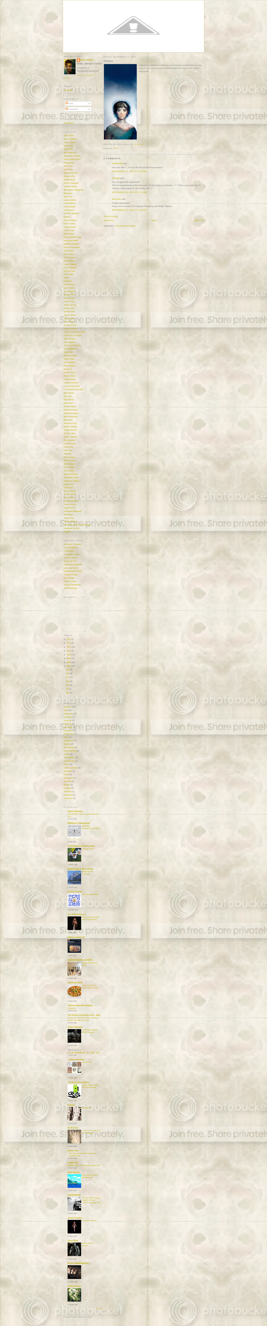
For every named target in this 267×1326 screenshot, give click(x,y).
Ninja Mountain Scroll (73, 571)
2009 (69, 658)
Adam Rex (68, 149)
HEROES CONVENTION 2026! (90, 827)
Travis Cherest (70, 504)
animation (68, 771)
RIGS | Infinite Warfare (88, 1244)
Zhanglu (67, 532)
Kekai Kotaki (69, 359)
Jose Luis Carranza (72, 345)
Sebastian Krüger (71, 477)
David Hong (69, 230)
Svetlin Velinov (70, 494)
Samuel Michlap (70, 474)
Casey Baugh (69, 207)
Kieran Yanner (70, 373)
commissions (69, 761)
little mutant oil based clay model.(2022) (90, 918)
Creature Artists (70, 558)
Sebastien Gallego (71, 481)
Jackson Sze (69, 295)
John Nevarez (70, 339)
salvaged (67, 792)
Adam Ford (68, 146)
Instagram (72, 1008)
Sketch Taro (73, 1151)
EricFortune (73, 1128)
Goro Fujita (68, 274)
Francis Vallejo (70, 264)
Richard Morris (70, 461)
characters (68, 714)
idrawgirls (68, 281)
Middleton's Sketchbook (79, 823)
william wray (69, 518)
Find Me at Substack (90, 894)
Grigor (66, 278)
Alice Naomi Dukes (72, 156)
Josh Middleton (70, 349)
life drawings (69, 747)
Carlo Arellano (70, 200)
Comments (72, 109)
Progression (69, 734)
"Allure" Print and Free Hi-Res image (91, 1131)
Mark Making (73, 1172)
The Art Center (70, 581)
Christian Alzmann (71, 213)
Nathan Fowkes (70, 427)
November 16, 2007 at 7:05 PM (129, 210)
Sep (68, 681)
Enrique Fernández (72, 247)
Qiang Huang (69, 457)
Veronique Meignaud (72, 511)
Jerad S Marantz (75, 1027)
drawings (67, 781)
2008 (69, 662)
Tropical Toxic (69, 508)
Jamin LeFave (70, 315)
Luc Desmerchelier (72, 386)
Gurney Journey (75, 892)
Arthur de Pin (69, 176)
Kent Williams (69, 362)
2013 (69, 643)
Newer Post (109, 220)
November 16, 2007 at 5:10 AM (129, 192)
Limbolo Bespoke (71, 383)
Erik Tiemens (69, 258)
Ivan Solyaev (69, 288)
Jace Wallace (69, 291)
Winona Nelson (70, 521)
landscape (68, 727)
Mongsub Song (70, 423)
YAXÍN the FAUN (75, 983)
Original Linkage (71, 575)
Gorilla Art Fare (70, 561)
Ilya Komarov (69, 284)
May (68, 693)
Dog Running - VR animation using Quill (84, 1165)
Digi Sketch (68, 123)
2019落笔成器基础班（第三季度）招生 (84, 1053)
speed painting (70, 751)
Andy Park (68, 166)
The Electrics (69, 758)
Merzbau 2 (86, 1108)
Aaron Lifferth (69, 142)
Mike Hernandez (71, 417)
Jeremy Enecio (70, 325)
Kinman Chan (69, 376)
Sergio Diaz (69, 484)
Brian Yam (68, 197)
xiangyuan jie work (71, 528)
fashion (67, 785)
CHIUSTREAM (74, 1195)
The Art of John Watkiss (79, 1082)
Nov (68, 674)
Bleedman (68, 193)
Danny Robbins (70, 220)
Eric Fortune (69, 254)
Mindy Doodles (74, 1286)
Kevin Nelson (69, 366)
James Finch (69, 301)
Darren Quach (70, 227)
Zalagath (116, 178)
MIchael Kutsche (71, 410)
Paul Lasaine (69, 440)
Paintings (68, 724)
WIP (116, 148)
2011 (69, 651)
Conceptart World (71, 554)
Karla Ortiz (68, 352)
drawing (67, 744)
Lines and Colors (71, 568)
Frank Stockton (70, 268)
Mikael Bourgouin (71, 413)
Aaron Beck (69, 136)
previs (66, 775)
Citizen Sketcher (75, 811)
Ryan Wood (69, 471)
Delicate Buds (87, 849)
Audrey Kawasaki (71, 183)
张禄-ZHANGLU (75, 1050)
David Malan (69, 234)
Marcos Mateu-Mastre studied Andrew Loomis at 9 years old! (91, 1200)
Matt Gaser (68, 403)
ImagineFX (68, 731)
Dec (68, 670)
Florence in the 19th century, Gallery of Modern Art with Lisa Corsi (83, 1019)
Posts (69, 104)
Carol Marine (69, 203)
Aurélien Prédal (70, 186)
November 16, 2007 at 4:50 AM (129, 171)
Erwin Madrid (69, 261)
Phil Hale (67, 454)
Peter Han (68, 450)
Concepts (68, 717)
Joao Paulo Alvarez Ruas (74, 332)
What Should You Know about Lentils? (90, 986)
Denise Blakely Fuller (73, 237)
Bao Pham (116, 199)
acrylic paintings (70, 768)
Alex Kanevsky (70, 153)
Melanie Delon (70, 406)
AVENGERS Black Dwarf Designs (89, 1031)
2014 (69, 639)
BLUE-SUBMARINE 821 (78, 1263)
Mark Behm (68, 400)
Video (66, 737)
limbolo (71, 1105)
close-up (67, 720)
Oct (67, 677)
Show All (99, 1308)
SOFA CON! (87, 1062)
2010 (69, 655)
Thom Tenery (69, 498)
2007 (69, 666)
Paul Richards (70, 444)
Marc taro (68, 396)
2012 (69, 647)
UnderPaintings (70, 588)
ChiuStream (69, 210)
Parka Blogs (69, 578)
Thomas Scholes (71, 501)
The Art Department (72, 585)
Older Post (199, 220)
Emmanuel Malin (71, 241)
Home (153, 220)
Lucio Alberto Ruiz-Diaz (74, 389)
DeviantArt (68, 90)
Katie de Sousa (70, 356)
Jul (67, 689)
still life (66, 754)
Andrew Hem (69, 163)
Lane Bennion (70, 379)
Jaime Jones (69, 298)
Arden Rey (68, 170)
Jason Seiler (69, 322)
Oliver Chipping (70, 437)
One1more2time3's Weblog (80, 1005)
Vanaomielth (117, 163)
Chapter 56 (73, 1163)
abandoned (68, 778)
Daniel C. (68, 217)
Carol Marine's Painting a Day (81, 846)
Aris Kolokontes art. (77, 914)
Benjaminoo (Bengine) (73, 190)
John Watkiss (69, 342)
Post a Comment (111, 216)
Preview (108, 61)
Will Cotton (68, 515)
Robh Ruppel (69, 464)
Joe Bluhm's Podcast (73, 335)
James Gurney (70, 305)
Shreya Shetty (70, 491)
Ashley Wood (69, 180)
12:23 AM (139, 144)
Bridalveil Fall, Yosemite (88, 872)
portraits (67, 788)
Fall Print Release (89, 1221)
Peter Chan (68, 447)
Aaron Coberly (70, 139)
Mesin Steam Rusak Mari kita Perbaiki (90, 1086)
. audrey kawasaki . (76, 1060)
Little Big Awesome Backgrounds (90, 1176)
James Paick (69, 312)
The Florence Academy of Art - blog (84, 1015)
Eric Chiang (69, 251)
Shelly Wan (68, 488)
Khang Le (68, 369)
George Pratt (69, 271)
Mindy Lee (68, 420)
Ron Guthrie (69, 467)
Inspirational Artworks (73, 565)
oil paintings (69, 741)
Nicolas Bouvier (70, 430)
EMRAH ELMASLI (71, 244)
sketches (67, 707)
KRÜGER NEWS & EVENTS (80, 960)
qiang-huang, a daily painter (80, 869)
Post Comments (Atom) (125, 226)
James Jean (69, 308)
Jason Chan (69, 318)
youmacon (68, 798)
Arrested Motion (70, 548)
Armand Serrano (71, 173)
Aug (68, 685)
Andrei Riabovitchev (72, 159)
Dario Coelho (69, 224)
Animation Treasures (72, 544)
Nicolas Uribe (69, 433)
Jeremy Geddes (70, 329)
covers (66, 764)
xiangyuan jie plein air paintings (77, 525)
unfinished (68, 795)
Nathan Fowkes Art (76, 937)
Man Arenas (69, 393)
